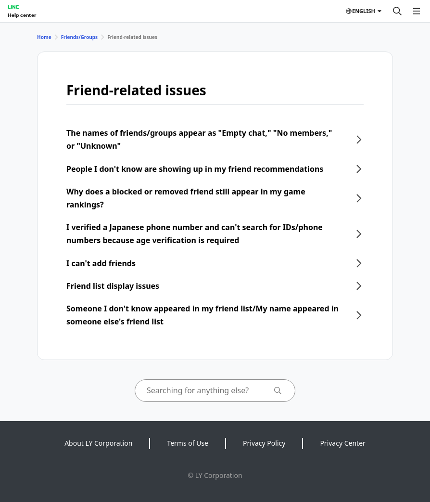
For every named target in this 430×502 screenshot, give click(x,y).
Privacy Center (342, 443)
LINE (13, 6)
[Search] (397, 11)
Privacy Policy (264, 443)
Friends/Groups (79, 37)
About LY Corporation (98, 443)
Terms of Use (187, 443)
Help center (22, 15)
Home (44, 37)
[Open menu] (416, 11)
